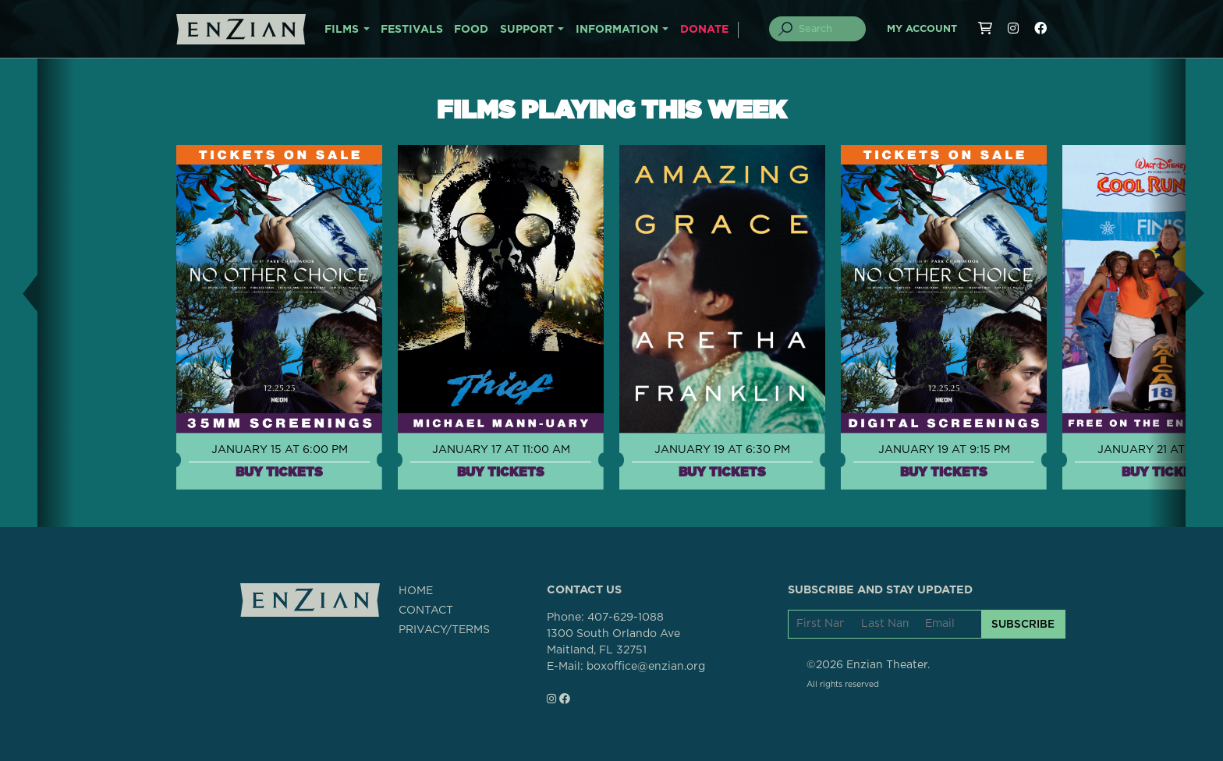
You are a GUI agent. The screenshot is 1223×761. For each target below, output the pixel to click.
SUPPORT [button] (527, 29)
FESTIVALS (412, 29)
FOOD (471, 29)
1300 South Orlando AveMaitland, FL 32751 (613, 642)
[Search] (826, 28)
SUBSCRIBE (1023, 624)
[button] (18, 292)
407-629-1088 (625, 617)
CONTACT (426, 610)
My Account (922, 29)
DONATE (704, 29)
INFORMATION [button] (617, 29)
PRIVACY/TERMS (444, 630)
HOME (416, 591)
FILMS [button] (341, 29)
